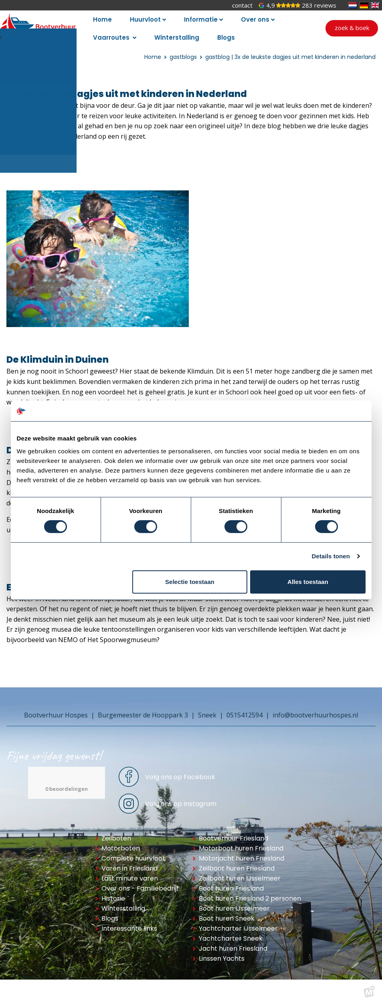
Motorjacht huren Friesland (241, 853)
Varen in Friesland (129, 863)
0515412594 (244, 709)
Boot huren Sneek (227, 913)
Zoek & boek (352, 25)
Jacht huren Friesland (233, 943)
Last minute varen (129, 873)
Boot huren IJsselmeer (234, 903)
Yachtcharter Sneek (231, 933)
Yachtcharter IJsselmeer (238, 923)
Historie (113, 893)
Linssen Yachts (222, 953)
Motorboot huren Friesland (241, 843)
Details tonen (331, 556)
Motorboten (120, 843)
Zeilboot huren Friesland (237, 863)
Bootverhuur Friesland (233, 833)
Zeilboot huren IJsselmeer (240, 873)
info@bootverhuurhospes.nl (315, 709)
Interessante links (129, 923)
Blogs (109, 913)
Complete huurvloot (133, 853)
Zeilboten (116, 833)
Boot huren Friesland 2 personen (250, 893)
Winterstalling (123, 903)
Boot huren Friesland (231, 883)
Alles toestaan (307, 581)
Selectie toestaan (189, 581)
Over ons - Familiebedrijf (140, 883)
